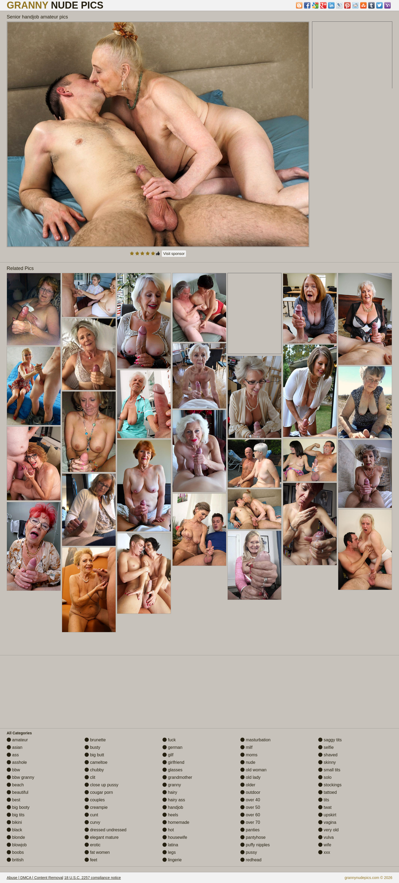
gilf (167, 755)
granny (171, 785)
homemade (175, 822)
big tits (16, 815)
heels (170, 815)
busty (92, 747)
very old (328, 830)
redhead (250, 860)
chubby (94, 770)
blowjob (17, 845)
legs (169, 852)
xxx (324, 852)
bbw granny (20, 777)
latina (170, 845)
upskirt (327, 815)
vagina (327, 822)
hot (168, 830)
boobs (15, 852)
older (247, 785)
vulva (326, 837)
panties (250, 830)
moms (248, 755)
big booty (18, 807)
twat (325, 807)
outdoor (250, 792)
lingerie (172, 860)
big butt (94, 755)
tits (323, 800)
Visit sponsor (174, 253)
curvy (92, 822)
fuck (169, 740)
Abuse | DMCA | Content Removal (35, 878)
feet (91, 860)
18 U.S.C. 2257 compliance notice (92, 878)
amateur (17, 740)
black (14, 830)
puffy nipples (255, 845)
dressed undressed (106, 830)
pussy (248, 852)
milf (246, 747)
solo (325, 777)
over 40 (250, 800)
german (172, 747)
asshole (17, 762)
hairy (169, 792)
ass (13, 755)
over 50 (250, 807)
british (15, 860)
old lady (250, 777)
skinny (327, 762)
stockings (329, 785)
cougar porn (99, 792)
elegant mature (102, 837)
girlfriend (173, 762)
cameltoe (96, 762)
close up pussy (101, 785)
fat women (97, 852)
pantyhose (252, 837)
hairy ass (173, 800)
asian (14, 747)
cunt (91, 815)
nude (247, 762)
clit (90, 777)
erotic (93, 845)
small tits (329, 770)
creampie (96, 807)
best (13, 800)
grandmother (177, 777)
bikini (14, 822)
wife (324, 845)
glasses (172, 770)
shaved (327, 755)
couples (95, 800)
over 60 (250, 815)
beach (15, 785)
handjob (172, 807)
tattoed (327, 792)
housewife (174, 837)
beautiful (17, 792)
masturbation (255, 740)
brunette (95, 740)
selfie (326, 747)
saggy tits (330, 740)
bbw (13, 770)
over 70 (250, 822)
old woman (253, 770)
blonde (16, 837)
